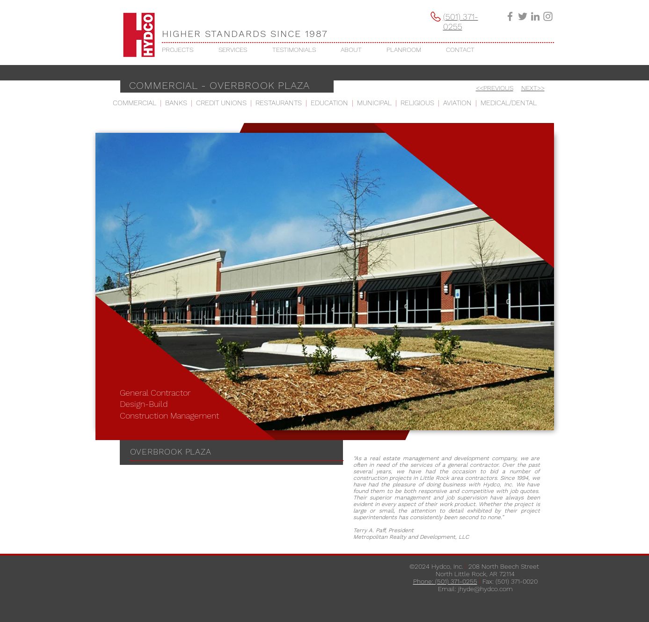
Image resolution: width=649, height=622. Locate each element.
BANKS (176, 103)
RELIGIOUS (417, 103)
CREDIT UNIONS (221, 103)
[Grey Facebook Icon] (510, 16)
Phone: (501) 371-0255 (445, 581)
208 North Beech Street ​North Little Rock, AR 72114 (488, 570)
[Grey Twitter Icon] (523, 16)
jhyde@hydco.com (485, 589)
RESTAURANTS (278, 103)
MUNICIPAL (374, 103)
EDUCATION (329, 103)
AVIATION (457, 103)
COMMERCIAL (134, 103)
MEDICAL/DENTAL (509, 103)
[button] (183, 49)
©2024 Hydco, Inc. (436, 566)
